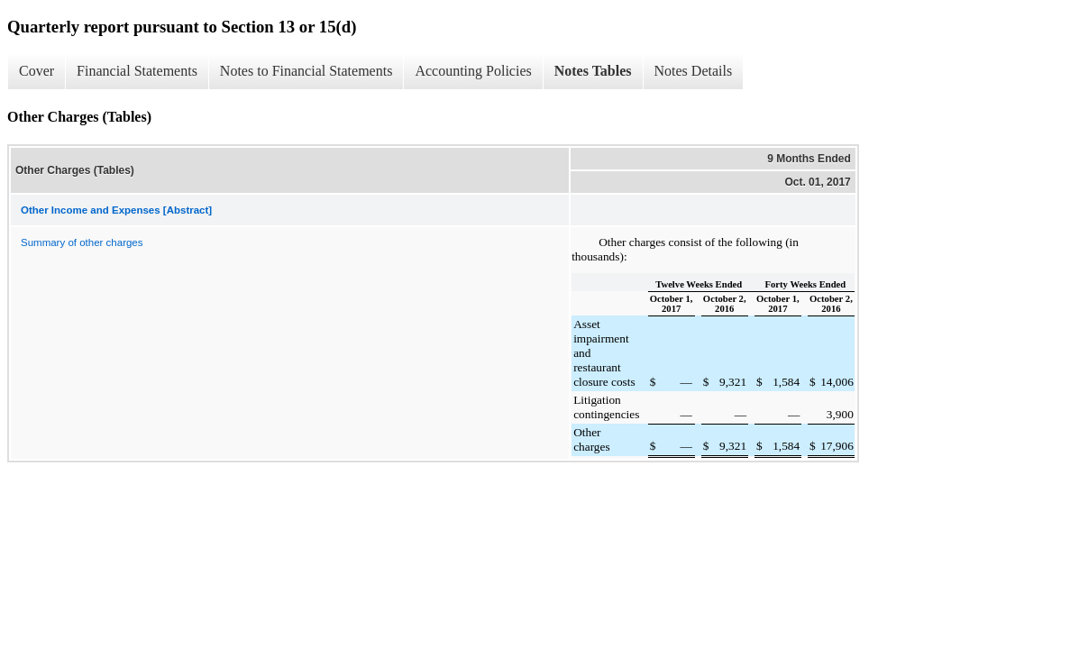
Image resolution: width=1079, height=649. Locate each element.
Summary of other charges (82, 242)
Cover (36, 70)
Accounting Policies (473, 70)
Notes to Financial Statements (306, 70)
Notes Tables (593, 70)
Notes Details (693, 70)
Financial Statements (137, 70)
